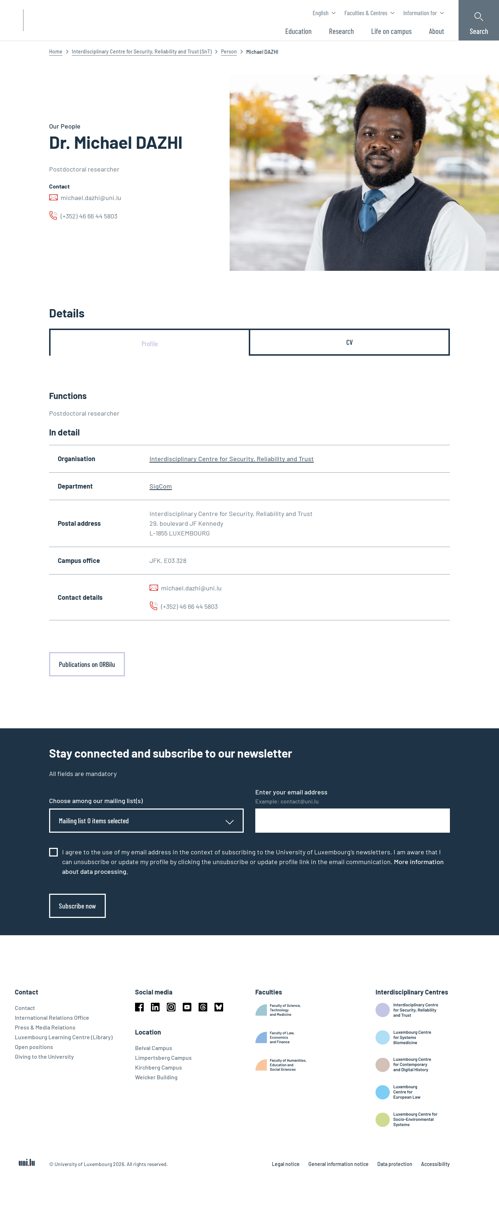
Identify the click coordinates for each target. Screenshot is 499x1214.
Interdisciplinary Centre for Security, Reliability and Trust (231, 459)
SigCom (160, 486)
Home (55, 51)
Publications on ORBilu (87, 664)
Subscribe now (77, 905)
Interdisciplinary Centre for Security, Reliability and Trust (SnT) (142, 51)
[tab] (150, 343)
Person (229, 51)
